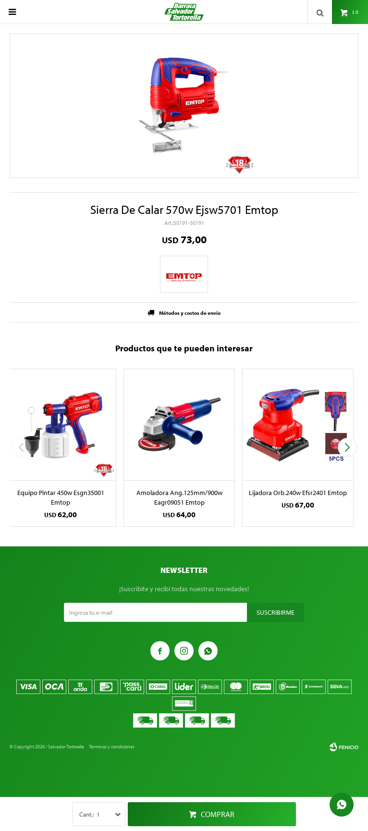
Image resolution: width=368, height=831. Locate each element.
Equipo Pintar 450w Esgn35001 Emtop (60, 497)
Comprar (217, 814)
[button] (347, 447)
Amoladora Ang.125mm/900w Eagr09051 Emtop (179, 497)
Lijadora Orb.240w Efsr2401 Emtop (298, 492)
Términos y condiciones (112, 747)
